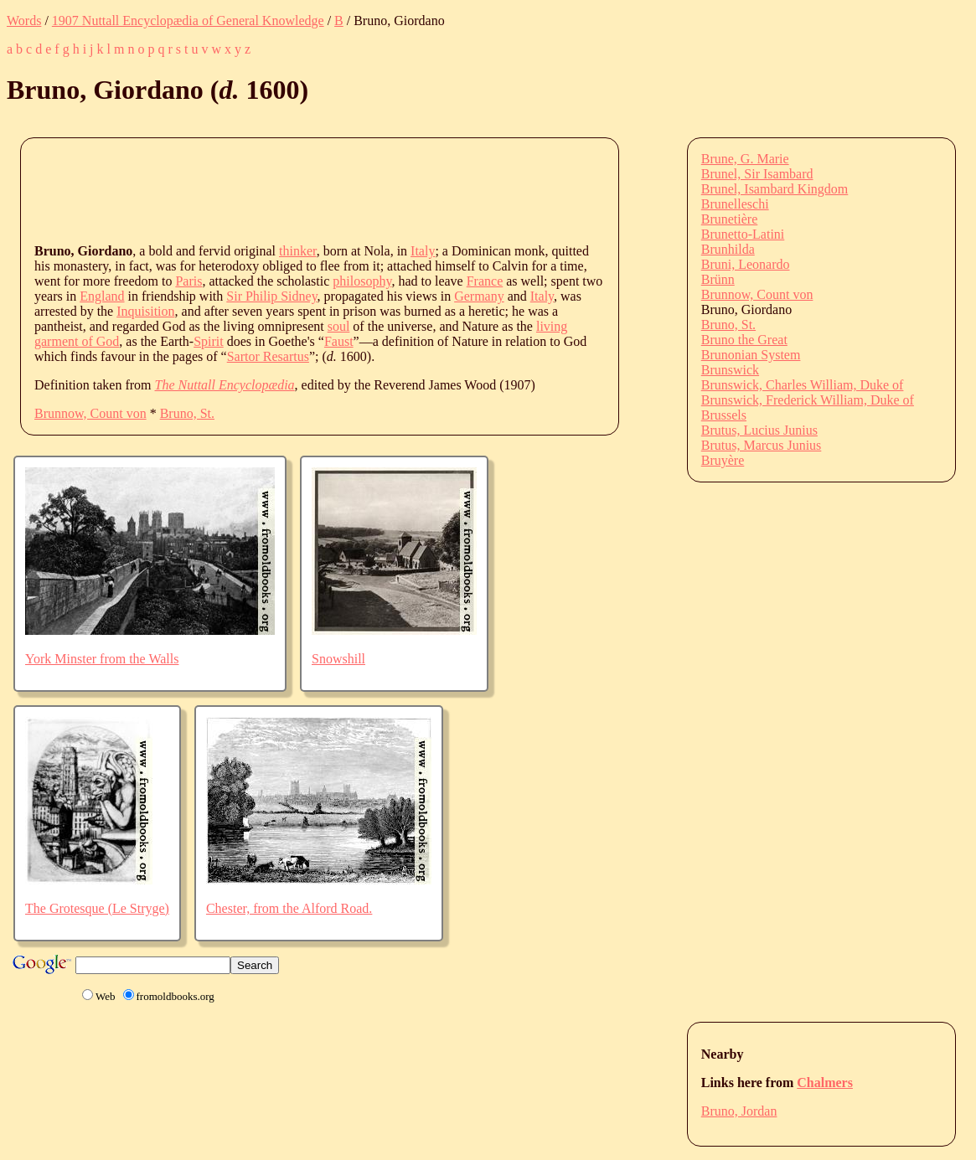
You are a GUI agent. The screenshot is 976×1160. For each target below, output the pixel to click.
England (102, 296)
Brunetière (729, 219)
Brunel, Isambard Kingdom (775, 189)
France (485, 281)
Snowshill (338, 659)
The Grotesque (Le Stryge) (97, 908)
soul (339, 326)
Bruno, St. (187, 413)
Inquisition (145, 311)
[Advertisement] (339, 189)
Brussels (723, 415)
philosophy (362, 281)
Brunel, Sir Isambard (757, 174)
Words (24, 20)
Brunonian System (751, 355)
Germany (479, 296)
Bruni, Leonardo (745, 264)
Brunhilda (728, 249)
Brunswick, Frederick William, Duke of (807, 400)
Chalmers (825, 1082)
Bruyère (723, 460)
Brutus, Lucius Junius (759, 430)
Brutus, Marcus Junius (761, 445)
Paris (188, 281)
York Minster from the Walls (101, 659)
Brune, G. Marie (745, 159)
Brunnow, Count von (90, 413)
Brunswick (730, 370)
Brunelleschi (735, 204)
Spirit (209, 341)
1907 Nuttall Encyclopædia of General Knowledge (188, 20)
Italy (423, 251)
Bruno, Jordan (739, 1111)
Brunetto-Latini (743, 234)
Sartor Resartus (268, 356)
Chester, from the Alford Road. (289, 908)
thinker (298, 251)
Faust (339, 341)
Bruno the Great (744, 340)
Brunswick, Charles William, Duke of (802, 385)
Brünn (718, 279)
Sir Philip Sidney (271, 296)
